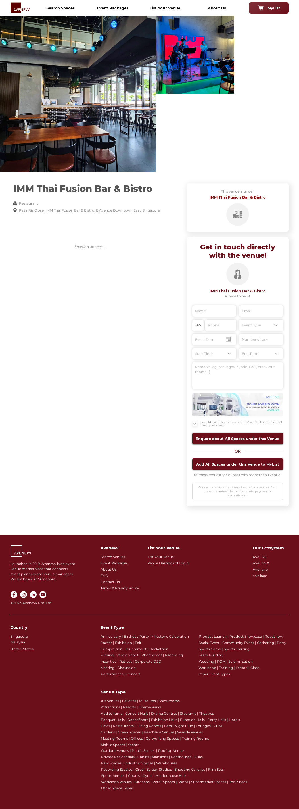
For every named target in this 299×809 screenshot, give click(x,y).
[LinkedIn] (33, 594)
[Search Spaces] (61, 8)
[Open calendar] (228, 339)
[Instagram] (23, 594)
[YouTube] (42, 594)
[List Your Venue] (165, 8)
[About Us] (217, 8)
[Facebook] (14, 594)
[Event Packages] (113, 8)
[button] (237, 438)
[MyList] (269, 8)
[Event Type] (261, 325)
